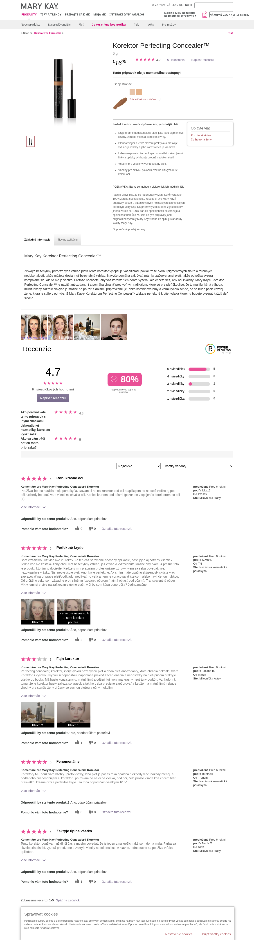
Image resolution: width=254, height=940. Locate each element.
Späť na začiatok (68, 900)
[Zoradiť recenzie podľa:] (138, 466)
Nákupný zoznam (221, 14)
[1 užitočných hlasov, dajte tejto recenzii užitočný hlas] (78, 742)
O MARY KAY (158, 5)
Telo (136, 24)
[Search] (213, 5)
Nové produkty (30, 24)
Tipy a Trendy (50, 14)
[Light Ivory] (132, 92)
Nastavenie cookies (178, 934)
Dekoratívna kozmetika (109, 24)
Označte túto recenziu (117, 528)
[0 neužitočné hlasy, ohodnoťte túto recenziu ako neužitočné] (91, 528)
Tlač (230, 33)
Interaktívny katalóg (126, 14)
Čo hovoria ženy (201, 139)
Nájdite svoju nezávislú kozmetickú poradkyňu (179, 14)
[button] (37, 611)
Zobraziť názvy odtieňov (143, 99)
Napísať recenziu (202, 59)
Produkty (29, 14)
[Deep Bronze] (65, 86)
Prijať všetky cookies (216, 934)
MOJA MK (99, 14)
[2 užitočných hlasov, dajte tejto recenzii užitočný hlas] (78, 639)
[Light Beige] (139, 92)
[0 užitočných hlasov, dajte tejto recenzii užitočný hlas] (78, 528)
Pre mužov (169, 24)
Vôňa (151, 24)
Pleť (81, 24)
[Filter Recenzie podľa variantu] (198, 466)
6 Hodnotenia (175, 59)
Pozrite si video (201, 135)
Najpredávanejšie (59, 24)
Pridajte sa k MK (77, 14)
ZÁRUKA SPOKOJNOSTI (179, 5)
